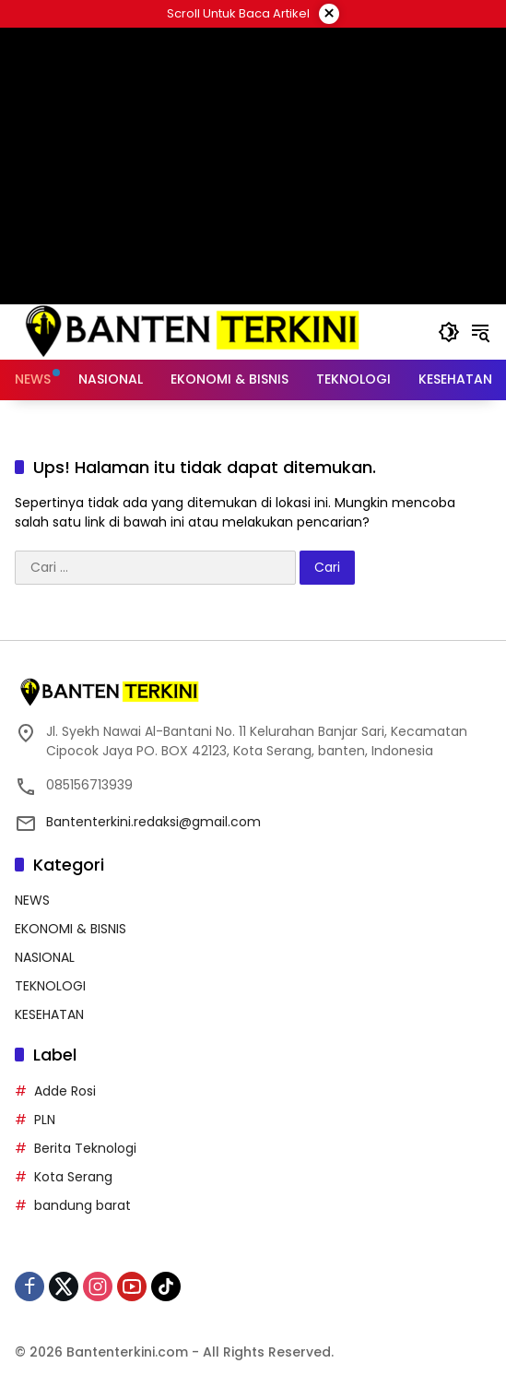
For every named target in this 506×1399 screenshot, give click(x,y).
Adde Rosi (65, 1091)
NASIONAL (45, 957)
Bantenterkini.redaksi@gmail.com (153, 821)
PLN (44, 1119)
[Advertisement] (253, 166)
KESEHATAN (49, 1014)
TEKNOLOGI (50, 986)
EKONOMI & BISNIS (70, 928)
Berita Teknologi (85, 1148)
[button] (449, 332)
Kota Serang (73, 1177)
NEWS (32, 900)
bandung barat (82, 1205)
